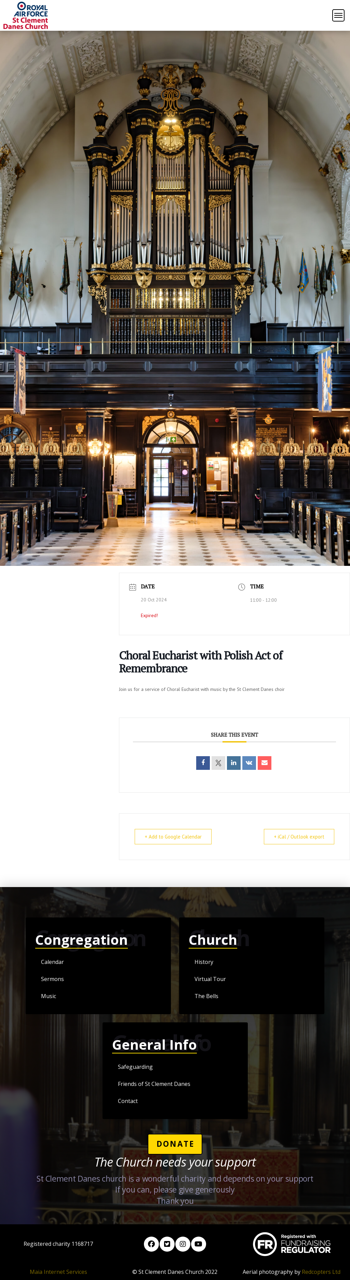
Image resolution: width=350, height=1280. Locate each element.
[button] (338, 15)
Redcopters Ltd (321, 1272)
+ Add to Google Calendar (173, 836)
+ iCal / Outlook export (299, 836)
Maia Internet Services (58, 1272)
